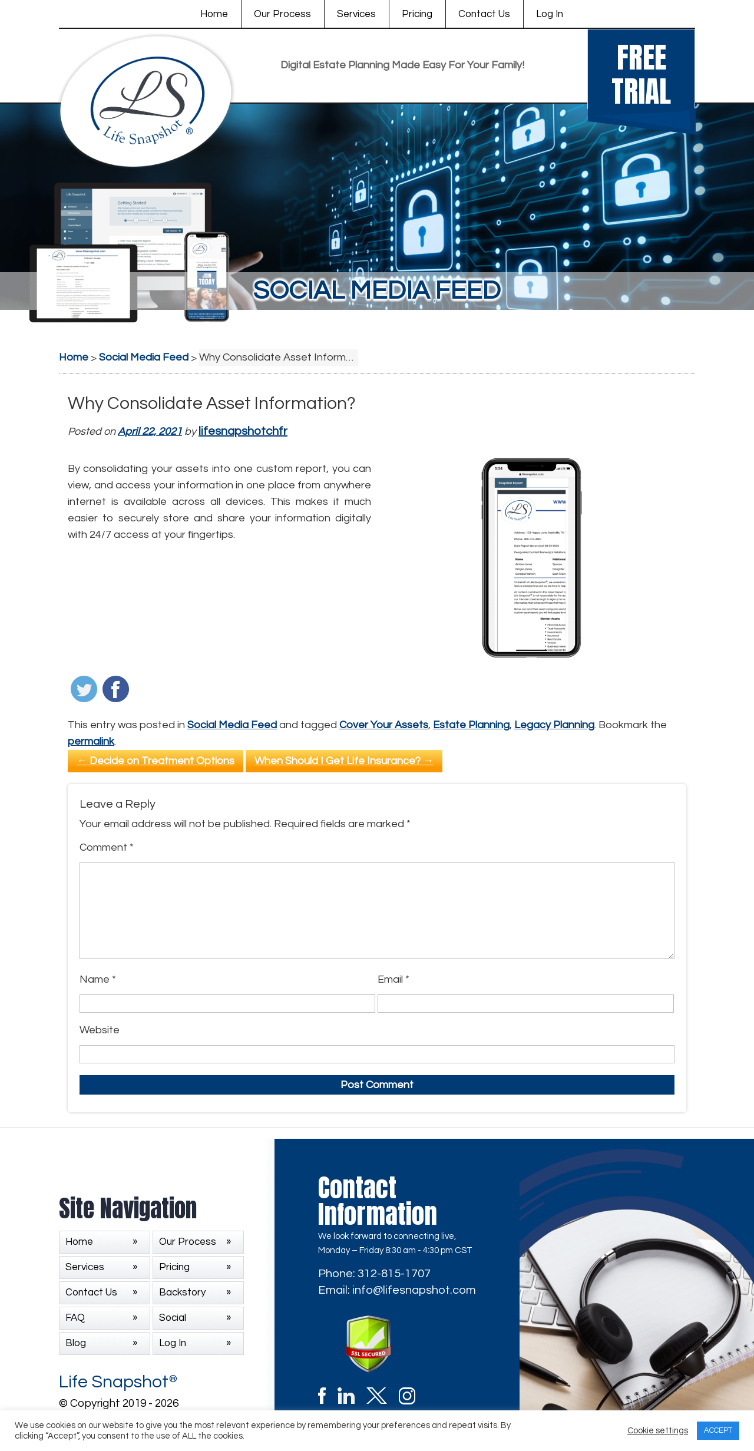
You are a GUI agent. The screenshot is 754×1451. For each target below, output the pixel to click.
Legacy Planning (554, 725)
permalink (91, 741)
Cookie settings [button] (657, 1430)
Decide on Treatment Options (155, 760)
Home (214, 14)
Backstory (182, 1292)
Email (393, 979)
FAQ (75, 1318)
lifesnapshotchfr (243, 431)
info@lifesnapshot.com (414, 1290)
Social (172, 1318)
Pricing (417, 14)
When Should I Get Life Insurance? (344, 760)
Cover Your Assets (383, 725)
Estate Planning (471, 725)
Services (356, 14)
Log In (549, 14)
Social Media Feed (232, 725)
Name (98, 979)
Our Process (282, 14)
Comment (107, 847)
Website (100, 1030)
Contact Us (484, 14)
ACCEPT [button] (718, 1430)
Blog (75, 1343)
